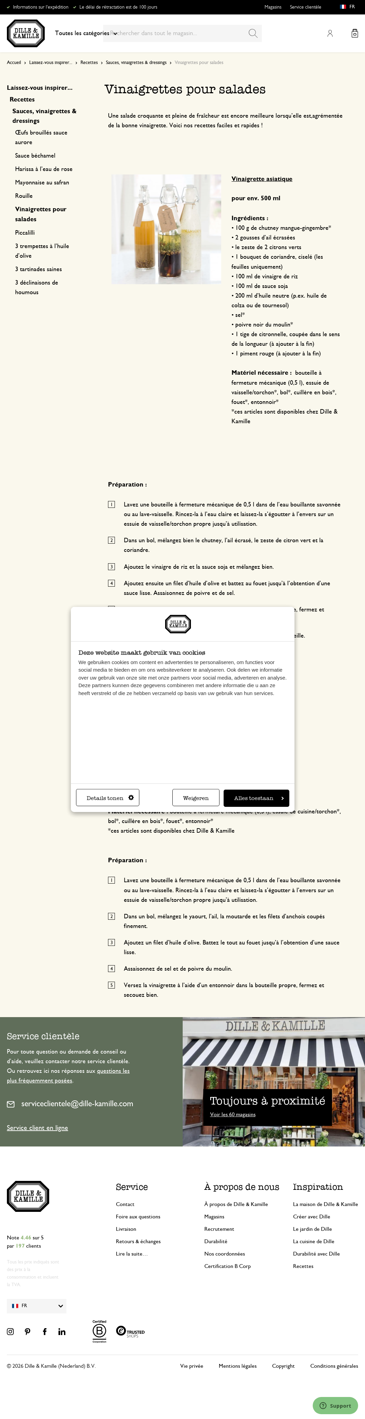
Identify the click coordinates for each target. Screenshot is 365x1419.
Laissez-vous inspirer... (50, 62)
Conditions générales (334, 1366)
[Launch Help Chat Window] (335, 1405)
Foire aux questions (138, 1216)
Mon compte (330, 33)
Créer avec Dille (311, 1216)
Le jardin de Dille (312, 1229)
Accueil (14, 62)
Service (132, 1187)
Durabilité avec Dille (316, 1254)
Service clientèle (305, 7)
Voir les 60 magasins (233, 1114)
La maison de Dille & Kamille (325, 1204)
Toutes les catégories (86, 33)
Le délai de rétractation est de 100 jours (118, 7)
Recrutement (219, 1229)
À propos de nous (241, 1187)
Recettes (89, 62)
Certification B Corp (227, 1266)
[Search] (253, 33)
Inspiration (318, 1187)
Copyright (283, 1366)
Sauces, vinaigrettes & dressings (136, 62)
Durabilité (215, 1241)
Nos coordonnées (224, 1254)
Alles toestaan (259, 798)
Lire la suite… (132, 1254)
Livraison (126, 1229)
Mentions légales (238, 1366)
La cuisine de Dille (313, 1241)
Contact (125, 1204)
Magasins (273, 7)
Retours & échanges (138, 1241)
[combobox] (182, 33)
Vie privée (191, 1366)
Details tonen (110, 798)
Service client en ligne (37, 1127)
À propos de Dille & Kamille (236, 1204)
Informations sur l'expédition (40, 7)
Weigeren (196, 798)
